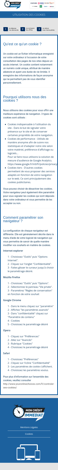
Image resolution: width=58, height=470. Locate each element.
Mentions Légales (29, 427)
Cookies (29, 433)
